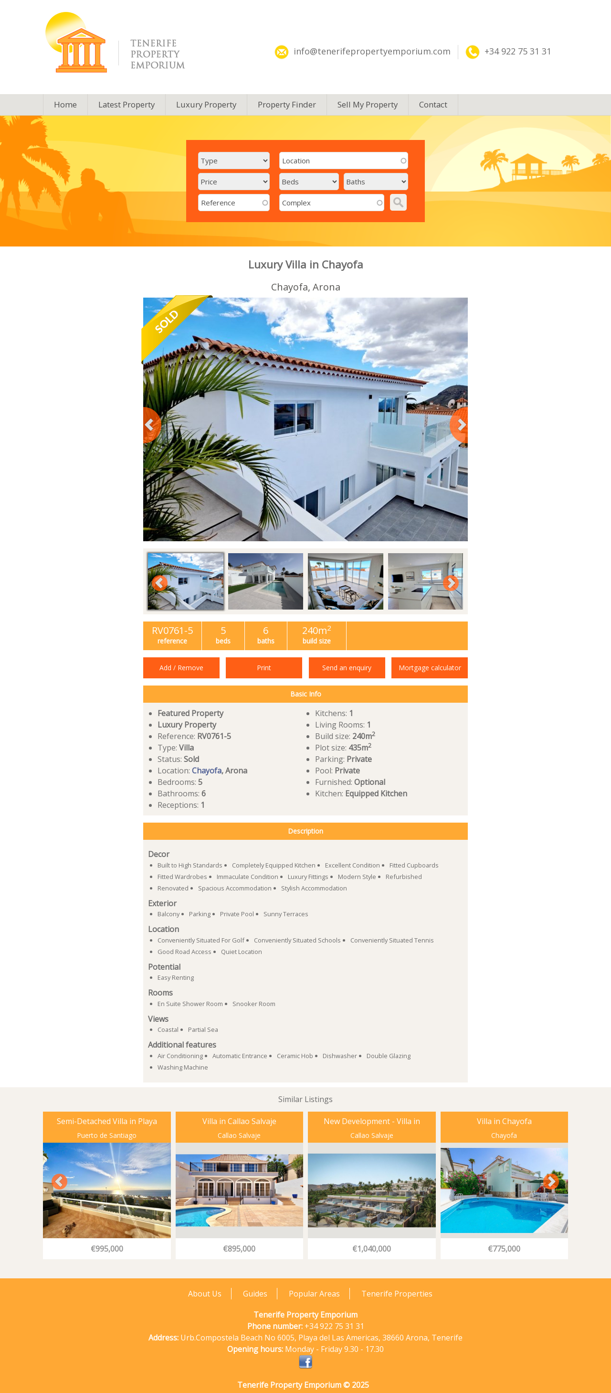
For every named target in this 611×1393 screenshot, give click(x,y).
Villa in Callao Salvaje (239, 1121)
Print (264, 667)
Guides (255, 1293)
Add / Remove (181, 667)
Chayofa (206, 770)
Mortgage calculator (430, 667)
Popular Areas (314, 1293)
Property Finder (287, 104)
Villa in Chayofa (504, 1121)
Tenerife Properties (396, 1293)
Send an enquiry (346, 667)
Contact (433, 104)
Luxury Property (206, 104)
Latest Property (126, 104)
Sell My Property (367, 104)
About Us (204, 1293)
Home (65, 104)
